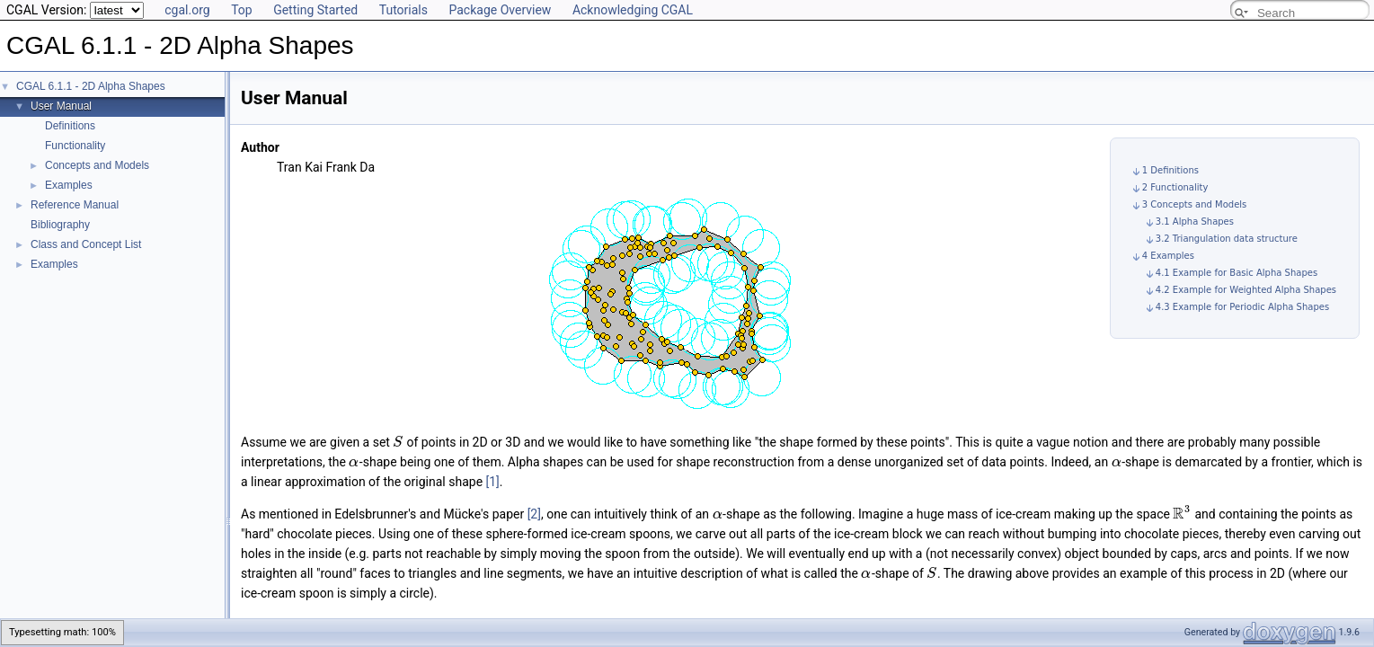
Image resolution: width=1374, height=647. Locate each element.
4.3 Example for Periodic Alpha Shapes (1242, 307)
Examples (69, 185)
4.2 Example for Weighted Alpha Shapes (1246, 290)
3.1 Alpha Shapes (1195, 221)
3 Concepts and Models (1194, 204)
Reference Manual (75, 205)
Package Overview (499, 10)
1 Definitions (1170, 170)
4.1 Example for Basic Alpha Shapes (1236, 273)
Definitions (70, 126)
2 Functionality (1175, 187)
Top (242, 10)
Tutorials (403, 10)
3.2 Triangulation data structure (1227, 239)
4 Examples (1168, 256)
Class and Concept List (86, 244)
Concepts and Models (97, 165)
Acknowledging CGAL (632, 10)
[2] (534, 514)
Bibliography (60, 224)
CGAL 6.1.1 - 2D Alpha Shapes (90, 86)
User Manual (61, 106)
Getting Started (315, 10)
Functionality (75, 145)
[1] (493, 481)
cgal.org (186, 10)
